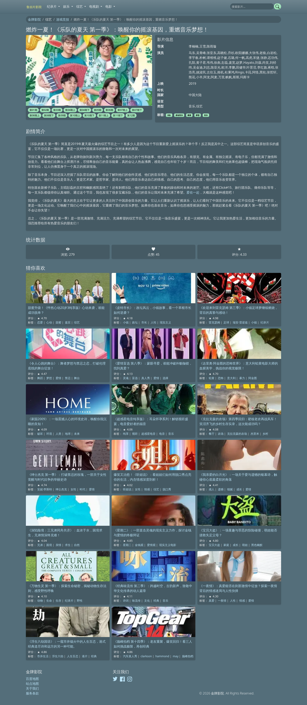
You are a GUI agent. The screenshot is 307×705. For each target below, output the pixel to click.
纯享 (126, 434)
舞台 (77, 378)
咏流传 (136, 600)
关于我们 (32, 688)
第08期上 (35, 115)
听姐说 (127, 489)
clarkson (146, 656)
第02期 (45, 110)
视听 (135, 434)
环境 (49, 434)
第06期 (109, 110)
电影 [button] (109, 6)
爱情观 (151, 545)
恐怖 (220, 378)
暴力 (242, 378)
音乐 (206, 115)
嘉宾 (68, 322)
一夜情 (222, 600)
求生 (68, 545)
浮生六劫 (57, 656)
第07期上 (123, 110)
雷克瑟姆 (214, 322)
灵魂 (126, 378)
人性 (153, 322)
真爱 (211, 600)
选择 (165, 378)
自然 (77, 545)
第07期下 (137, 110)
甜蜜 (58, 322)
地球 (68, 434)
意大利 (231, 378)
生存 (58, 600)
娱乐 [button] (66, 6)
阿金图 (252, 378)
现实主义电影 (167, 545)
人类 (58, 434)
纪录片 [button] (52, 6)
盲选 (135, 378)
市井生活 (43, 656)
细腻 (230, 489)
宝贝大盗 (214, 545)
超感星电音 (148, 434)
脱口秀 (167, 489)
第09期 (62, 115)
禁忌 (68, 378)
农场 (220, 434)
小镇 (126, 322)
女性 (73, 489)
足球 (226, 322)
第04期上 (70, 110)
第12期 (131, 115)
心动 (49, 322)
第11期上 (104, 115)
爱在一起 (192, 192)
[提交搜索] (277, 6)
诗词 (126, 600)
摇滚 (189, 115)
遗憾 (220, 489)
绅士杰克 (61, 489)
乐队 (169, 115)
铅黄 (211, 378)
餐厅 (211, 434)
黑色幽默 (257, 545)
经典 (156, 600)
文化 (147, 600)
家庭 (226, 545)
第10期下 (89, 115)
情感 (147, 489)
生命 (49, 600)
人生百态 (72, 656)
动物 (40, 600)
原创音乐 (179, 115)
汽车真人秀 (130, 656)
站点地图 (32, 683)
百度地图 (32, 678)
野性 (80, 600)
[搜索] (252, 6)
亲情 (58, 545)
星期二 (127, 545)
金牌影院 (34, 19)
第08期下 (49, 115)
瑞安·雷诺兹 (240, 322)
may (175, 656)
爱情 (58, 378)
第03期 (57, 110)
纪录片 (264, 322)
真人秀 (145, 378)
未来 (77, 434)
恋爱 (40, 322)
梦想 (197, 115)
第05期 (98, 110)
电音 (162, 434)
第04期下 (84, 110)
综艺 (77, 322)
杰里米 (255, 434)
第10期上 (75, 115)
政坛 (135, 322)
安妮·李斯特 (44, 489)
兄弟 (40, 545)
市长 (144, 322)
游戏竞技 (62, 19)
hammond (162, 656)
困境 (49, 545)
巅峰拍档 (187, 656)
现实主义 (165, 322)
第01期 (33, 110)
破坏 (40, 434)
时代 (82, 489)
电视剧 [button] (94, 6)
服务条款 (32, 693)
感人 (211, 489)
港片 (85, 656)
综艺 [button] (80, 6)
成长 (239, 489)
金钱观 (139, 545)
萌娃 (245, 545)
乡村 (265, 434)
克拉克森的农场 (237, 434)
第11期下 (118, 115)
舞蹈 (40, 378)
